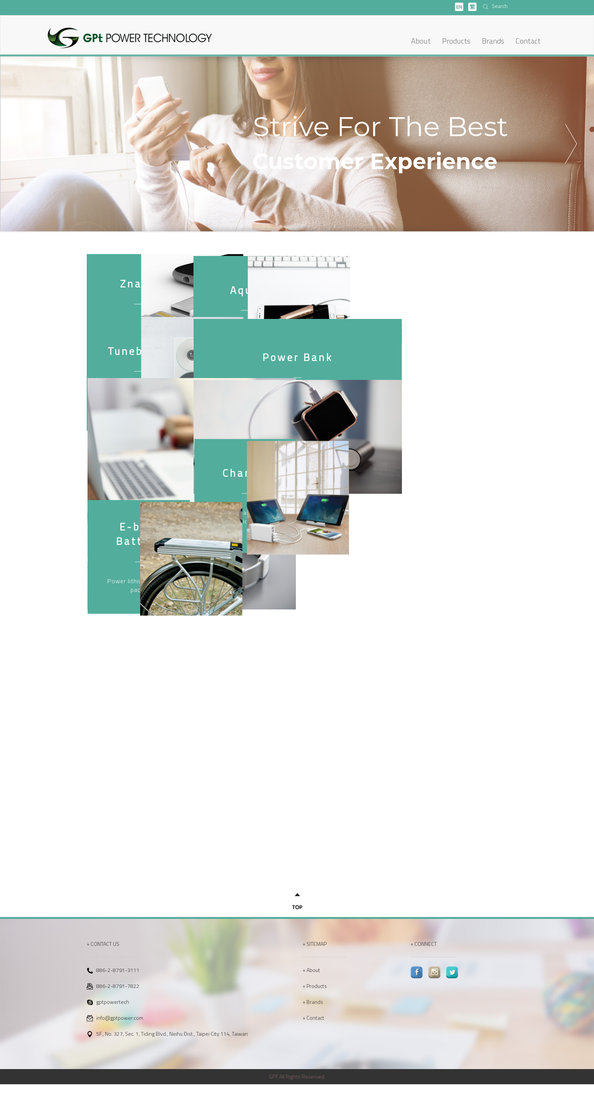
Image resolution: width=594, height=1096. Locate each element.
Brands (493, 41)
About (421, 41)
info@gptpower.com (119, 1029)
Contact (528, 41)
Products (456, 41)
